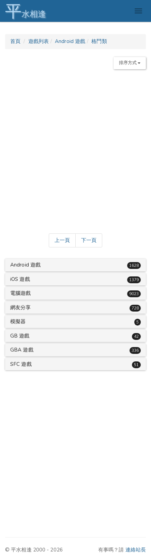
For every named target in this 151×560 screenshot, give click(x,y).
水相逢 (25, 11)
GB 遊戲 (20, 335)
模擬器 (18, 321)
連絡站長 (135, 549)
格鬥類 (99, 41)
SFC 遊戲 (21, 364)
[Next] (88, 240)
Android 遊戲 (70, 41)
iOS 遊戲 (20, 279)
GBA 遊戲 (21, 349)
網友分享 (20, 307)
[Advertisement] (75, 150)
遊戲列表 (38, 41)
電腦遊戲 (20, 293)
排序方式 (130, 63)
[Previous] (62, 240)
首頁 (15, 41)
